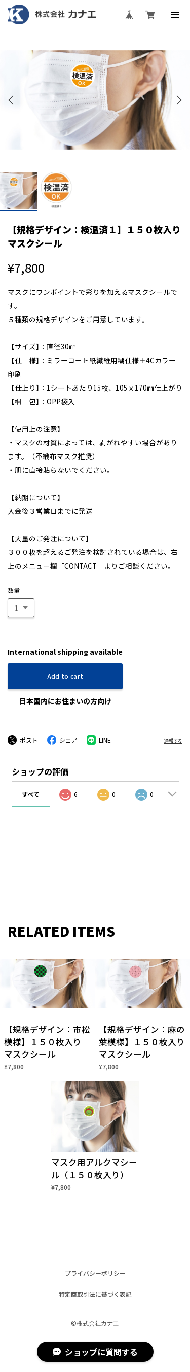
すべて (31, 794)
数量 (14, 590)
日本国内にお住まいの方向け (65, 701)
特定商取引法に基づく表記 (95, 1294)
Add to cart (65, 676)
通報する (173, 740)
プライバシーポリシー (95, 1273)
